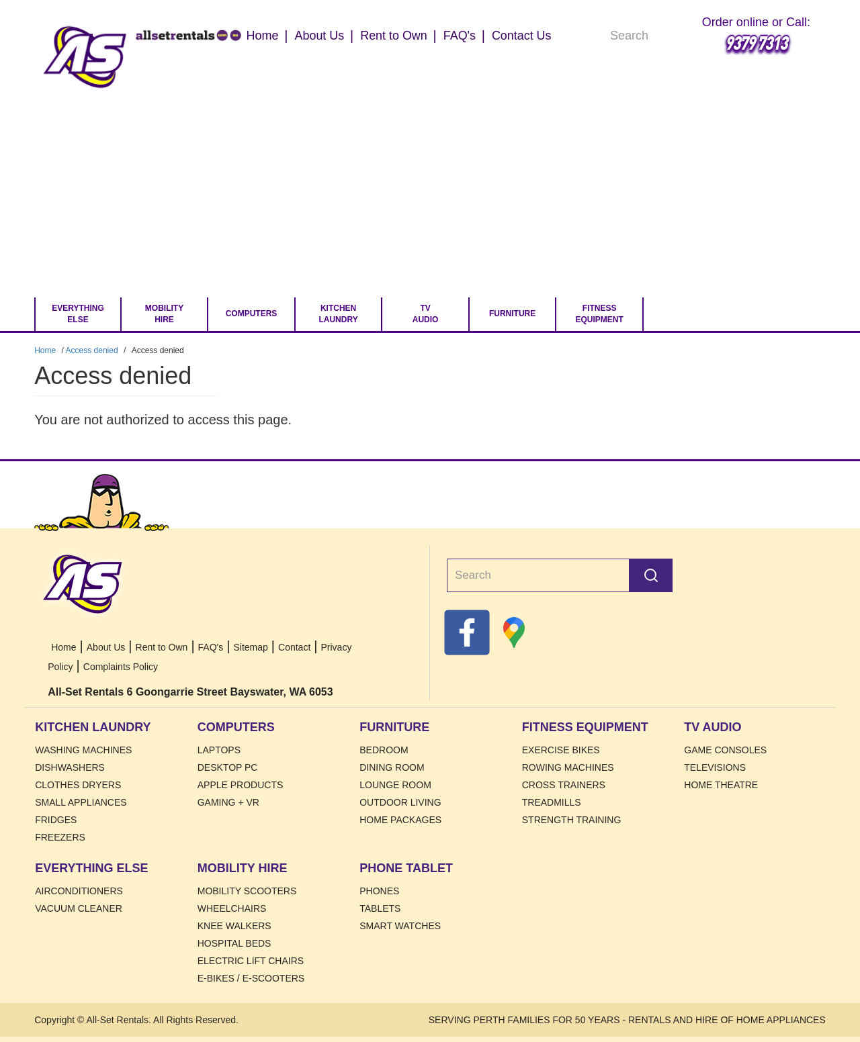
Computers (251, 313)
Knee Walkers (234, 925)
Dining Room (391, 767)
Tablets (379, 908)
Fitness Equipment (599, 313)
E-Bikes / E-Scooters (251, 978)
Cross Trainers (563, 784)
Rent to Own (393, 35)
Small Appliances (80, 802)
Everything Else (78, 313)
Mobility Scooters (247, 891)
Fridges (56, 819)
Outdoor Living (400, 802)
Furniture (512, 313)
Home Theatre (721, 784)
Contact (294, 647)
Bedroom (383, 750)
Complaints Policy (120, 666)
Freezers (60, 837)
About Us (319, 35)
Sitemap (250, 647)
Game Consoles (725, 750)
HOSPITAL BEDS (234, 943)
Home (85, 57)
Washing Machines (83, 750)
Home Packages (400, 819)
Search (651, 575)
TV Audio (426, 313)
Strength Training (571, 819)
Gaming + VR (228, 802)
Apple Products (241, 784)
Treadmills (551, 802)
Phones (379, 891)
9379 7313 (756, 42)
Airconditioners (79, 891)
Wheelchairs (232, 908)
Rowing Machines (568, 767)
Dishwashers (70, 767)
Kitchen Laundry (337, 313)
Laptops (219, 750)
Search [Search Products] (678, 37)
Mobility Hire (164, 313)
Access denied (92, 350)
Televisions (715, 767)
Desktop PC (228, 767)
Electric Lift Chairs (251, 960)
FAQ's (459, 35)
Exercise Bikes (561, 750)
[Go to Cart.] (667, 314)
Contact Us (522, 35)
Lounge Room (395, 784)
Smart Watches (400, 925)
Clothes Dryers (78, 784)
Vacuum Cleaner (78, 908)
